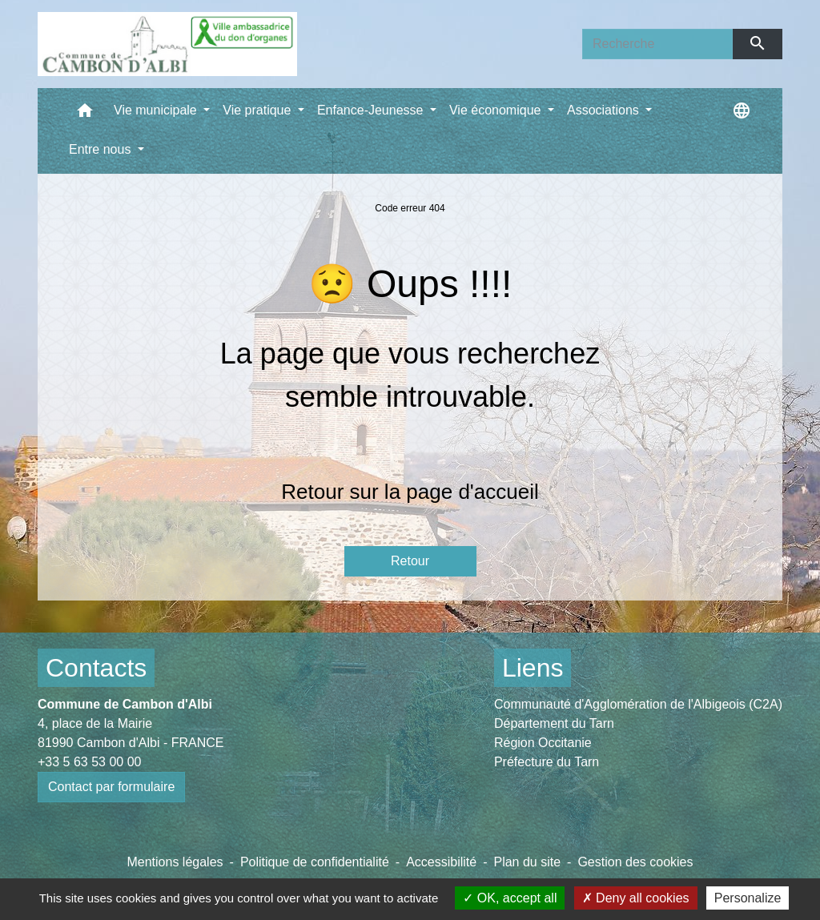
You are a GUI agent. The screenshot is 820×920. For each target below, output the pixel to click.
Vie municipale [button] (157, 110)
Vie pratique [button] (259, 110)
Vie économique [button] (497, 110)
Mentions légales (175, 862)
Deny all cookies (635, 898)
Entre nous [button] (102, 149)
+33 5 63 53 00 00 (89, 762)
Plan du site (527, 862)
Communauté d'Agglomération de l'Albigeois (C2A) (638, 704)
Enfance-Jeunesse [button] (372, 110)
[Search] (657, 44)
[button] (84, 114)
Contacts (96, 667)
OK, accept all (510, 898)
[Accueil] (167, 44)
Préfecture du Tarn (546, 762)
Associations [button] (604, 110)
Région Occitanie (543, 742)
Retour (410, 561)
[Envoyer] (758, 44)
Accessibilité (441, 862)
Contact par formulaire (111, 786)
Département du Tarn (554, 723)
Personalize (748, 898)
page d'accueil (472, 492)
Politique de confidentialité (314, 862)
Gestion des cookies (635, 862)
